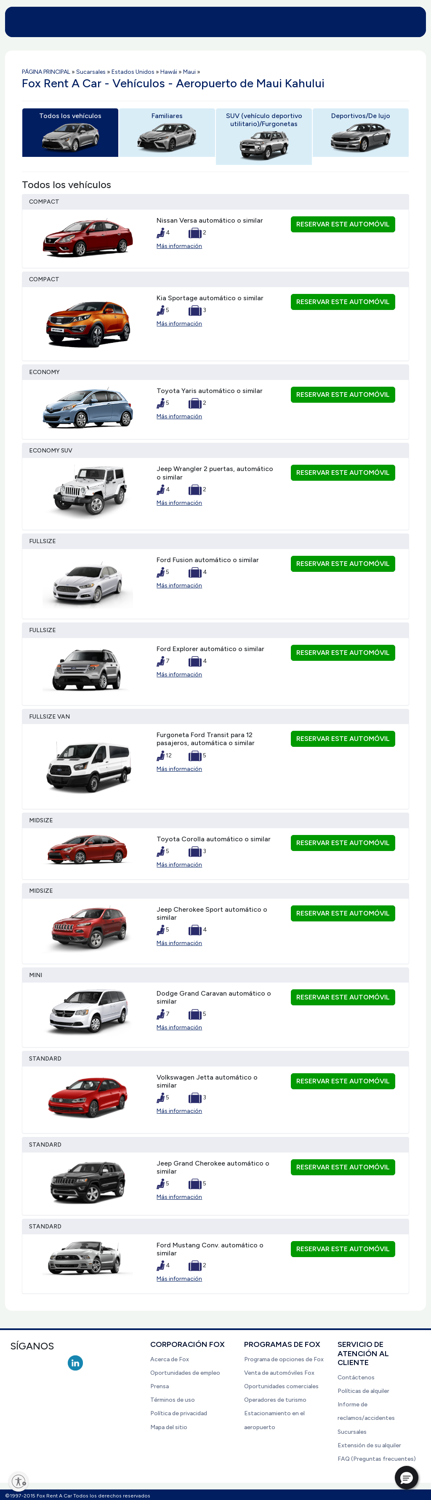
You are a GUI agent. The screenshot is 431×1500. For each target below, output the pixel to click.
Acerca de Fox (169, 1359)
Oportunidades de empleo (185, 1372)
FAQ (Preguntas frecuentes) (377, 1458)
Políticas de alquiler (363, 1391)
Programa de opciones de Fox (284, 1359)
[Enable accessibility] (18, 1481)
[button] (406, 1477)
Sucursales (352, 1431)
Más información (179, 246)
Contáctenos (356, 1377)
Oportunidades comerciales (281, 1386)
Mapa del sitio (168, 1427)
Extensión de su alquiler (369, 1445)
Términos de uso (172, 1399)
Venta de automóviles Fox (279, 1372)
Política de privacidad (178, 1413)
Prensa (159, 1386)
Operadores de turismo (275, 1399)
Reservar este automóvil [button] (343, 224)
